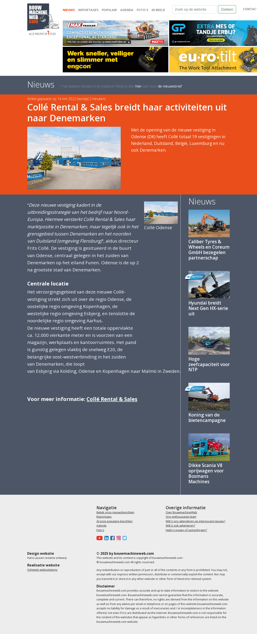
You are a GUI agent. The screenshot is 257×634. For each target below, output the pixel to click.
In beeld (158, 10)
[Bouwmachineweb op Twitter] (125, 537)
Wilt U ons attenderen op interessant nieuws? (195, 521)
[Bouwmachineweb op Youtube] (100, 537)
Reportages (88, 10)
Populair (109, 10)
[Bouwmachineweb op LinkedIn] (107, 537)
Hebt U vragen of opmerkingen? (186, 530)
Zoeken (227, 9)
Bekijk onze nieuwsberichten (115, 512)
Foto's (142, 10)
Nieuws (69, 10)
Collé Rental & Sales (112, 398)
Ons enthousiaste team (181, 517)
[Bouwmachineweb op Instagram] (119, 537)
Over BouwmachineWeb (181, 512)
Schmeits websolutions (42, 570)
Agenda (126, 10)
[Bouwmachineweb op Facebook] (113, 537)
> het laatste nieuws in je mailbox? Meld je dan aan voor (121, 86)
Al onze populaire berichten (114, 521)
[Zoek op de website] (194, 9)
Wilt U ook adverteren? (180, 525)
